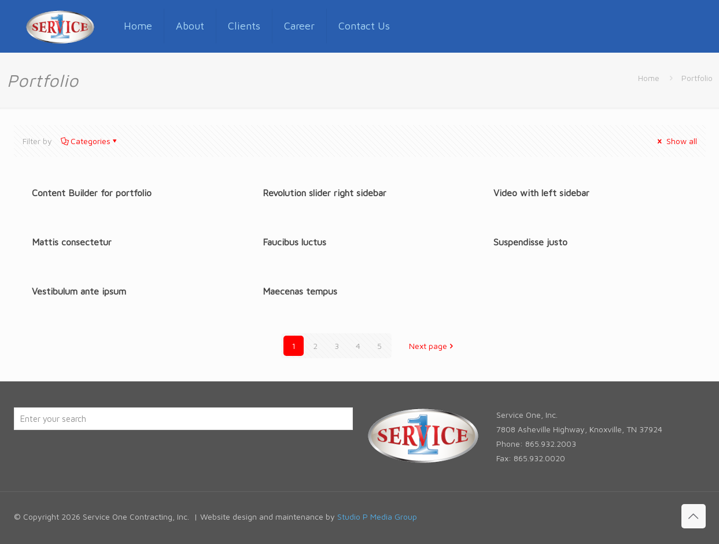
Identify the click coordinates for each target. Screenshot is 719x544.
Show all (676, 141)
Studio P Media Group (377, 516)
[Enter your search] (183, 418)
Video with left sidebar (541, 193)
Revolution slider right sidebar (324, 193)
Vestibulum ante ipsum (79, 291)
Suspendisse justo (530, 242)
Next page (432, 346)
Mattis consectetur (72, 242)
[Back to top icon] (693, 516)
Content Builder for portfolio (92, 193)
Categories (90, 141)
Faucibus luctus (294, 242)
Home (648, 78)
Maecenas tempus (300, 291)
